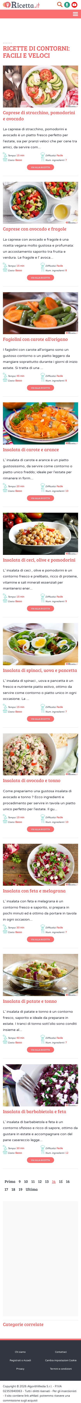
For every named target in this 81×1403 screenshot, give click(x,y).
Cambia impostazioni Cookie (61, 1360)
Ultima (32, 1189)
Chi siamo (20, 1352)
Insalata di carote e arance (31, 449)
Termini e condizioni (61, 1369)
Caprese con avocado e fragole (34, 229)
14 (54, 1181)
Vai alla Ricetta (40, 167)
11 (33, 1181)
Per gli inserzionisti (64, 1391)
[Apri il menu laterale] (75, 14)
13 (47, 1181)
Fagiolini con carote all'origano (35, 339)
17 (6, 1189)
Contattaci (61, 1352)
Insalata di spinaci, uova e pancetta (40, 670)
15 (61, 1181)
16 (68, 1181)
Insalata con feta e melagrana (34, 891)
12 (40, 1181)
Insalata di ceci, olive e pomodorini (39, 560)
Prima (10, 1181)
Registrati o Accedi (20, 1360)
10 (26, 1181)
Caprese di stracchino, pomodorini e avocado (39, 115)
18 (13, 1189)
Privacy (20, 1369)
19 (20, 1189)
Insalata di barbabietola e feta (34, 1111)
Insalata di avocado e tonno (31, 780)
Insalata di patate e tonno (30, 1001)
